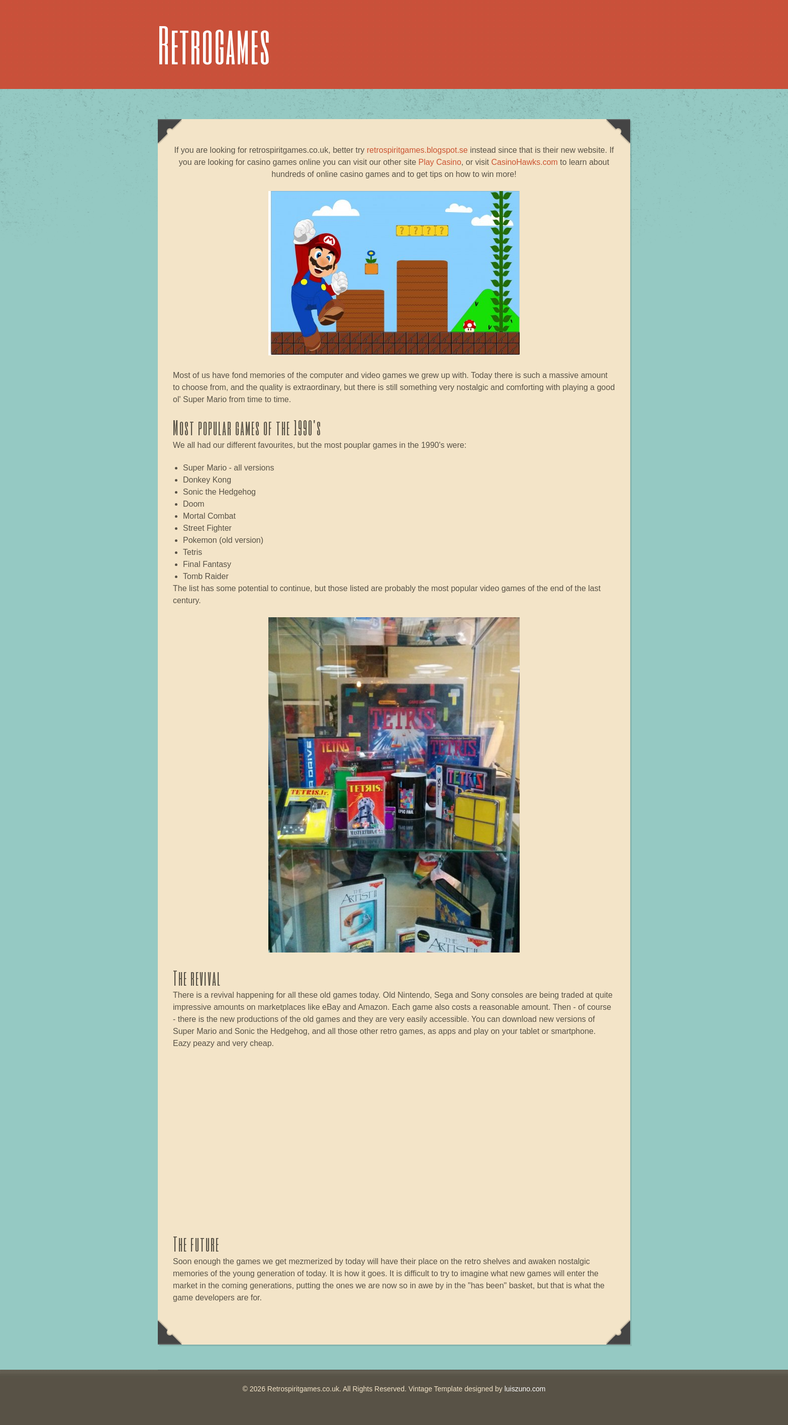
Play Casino (439, 162)
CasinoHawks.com (524, 162)
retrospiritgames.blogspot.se (417, 150)
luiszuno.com (525, 1389)
